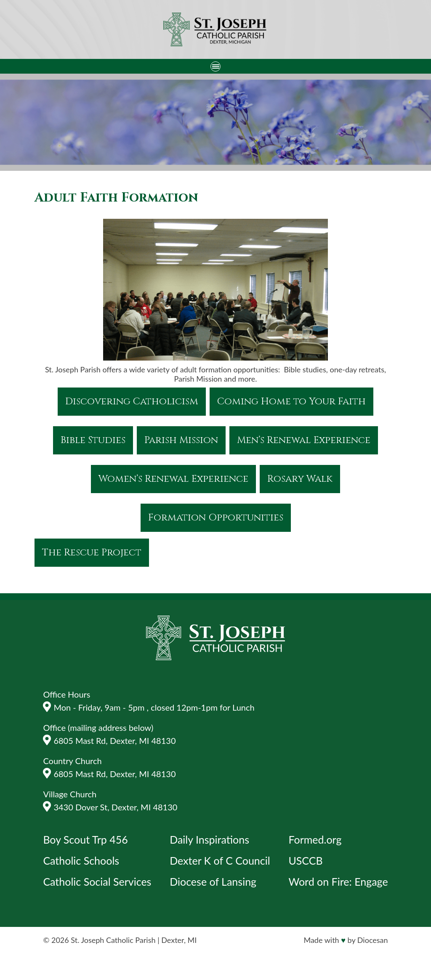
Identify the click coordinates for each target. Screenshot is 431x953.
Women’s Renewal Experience (173, 479)
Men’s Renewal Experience (303, 440)
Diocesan (372, 940)
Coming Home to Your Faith (291, 401)
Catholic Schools (81, 860)
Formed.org (314, 839)
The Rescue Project (91, 552)
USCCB (305, 860)
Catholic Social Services (97, 881)
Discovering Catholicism (131, 401)
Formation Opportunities (215, 517)
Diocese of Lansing (213, 881)
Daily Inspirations (209, 839)
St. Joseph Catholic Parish (113, 940)
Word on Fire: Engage (338, 881)
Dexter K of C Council (220, 860)
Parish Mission (181, 440)
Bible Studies (93, 440)
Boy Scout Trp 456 (85, 839)
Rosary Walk (300, 479)
